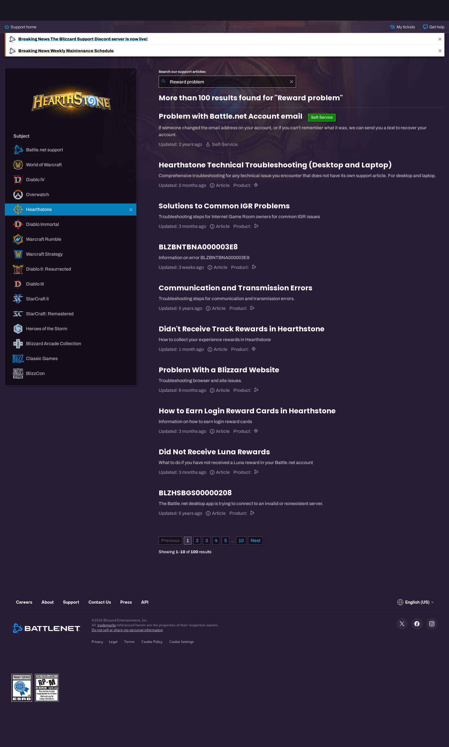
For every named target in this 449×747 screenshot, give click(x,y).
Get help (433, 27)
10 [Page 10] (241, 540)
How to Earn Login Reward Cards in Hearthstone (247, 411)
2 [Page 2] (197, 540)
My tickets (402, 27)
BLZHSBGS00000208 (195, 493)
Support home (20, 27)
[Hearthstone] (256, 185)
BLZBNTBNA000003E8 (198, 247)
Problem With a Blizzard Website (219, 370)
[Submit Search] (163, 82)
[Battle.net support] (256, 226)
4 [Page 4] (216, 540)
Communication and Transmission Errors (235, 288)
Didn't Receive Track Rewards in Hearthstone (241, 329)
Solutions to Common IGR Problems (224, 206)
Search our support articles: (182, 72)
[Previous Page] (170, 541)
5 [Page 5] (225, 540)
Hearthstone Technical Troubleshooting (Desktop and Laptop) (275, 165)
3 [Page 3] (206, 540)
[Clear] (291, 82)
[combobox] (227, 82)
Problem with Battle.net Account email (231, 116)
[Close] (440, 39)
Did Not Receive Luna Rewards (214, 452)
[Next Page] (255, 541)
